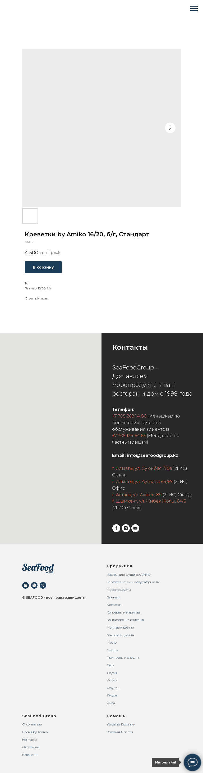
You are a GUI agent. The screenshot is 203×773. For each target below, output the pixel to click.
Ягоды (112, 695)
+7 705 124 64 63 (129, 435)
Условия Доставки (121, 724)
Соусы (112, 673)
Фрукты (113, 688)
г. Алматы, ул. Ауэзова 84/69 (142, 481)
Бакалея (113, 597)
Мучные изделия (120, 627)
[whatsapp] (34, 585)
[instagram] (126, 528)
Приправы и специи (123, 657)
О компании (32, 724)
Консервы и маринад (123, 612)
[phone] (43, 585)
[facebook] (116, 528)
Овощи (112, 650)
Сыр (110, 665)
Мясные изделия (120, 635)
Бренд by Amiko (35, 732)
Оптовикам (31, 747)
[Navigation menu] (194, 8)
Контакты (29, 740)
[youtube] (135, 528)
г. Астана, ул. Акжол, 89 (137, 494)
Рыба (111, 703)
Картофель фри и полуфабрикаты (133, 582)
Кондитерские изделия (125, 620)
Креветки (114, 605)
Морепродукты (119, 590)
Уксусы (112, 680)
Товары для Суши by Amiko (128, 575)
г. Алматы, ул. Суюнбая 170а (142, 468)
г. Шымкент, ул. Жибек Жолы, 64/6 (149, 501)
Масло (112, 642)
